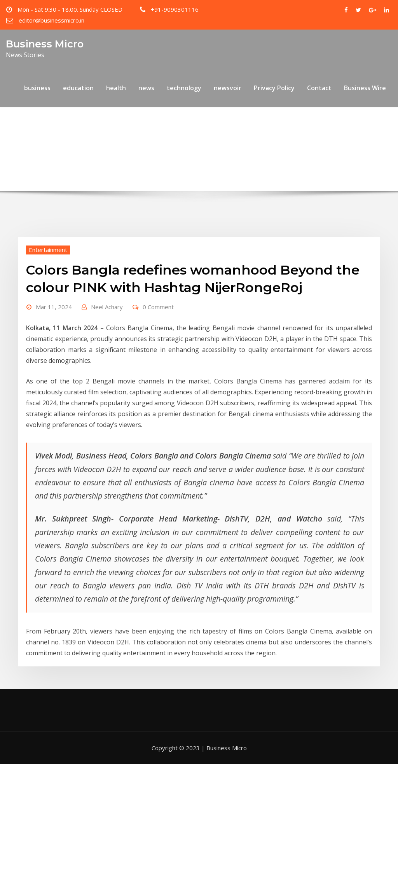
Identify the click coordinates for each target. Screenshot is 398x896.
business (37, 88)
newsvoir (227, 88)
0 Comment (158, 343)
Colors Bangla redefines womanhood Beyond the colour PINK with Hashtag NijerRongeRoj (213, 146)
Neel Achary (107, 343)
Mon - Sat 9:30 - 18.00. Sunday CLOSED (69, 9)
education (78, 88)
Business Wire (365, 88)
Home (58, 146)
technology (184, 88)
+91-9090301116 (175, 9)
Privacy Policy (274, 88)
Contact (319, 88)
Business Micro (45, 44)
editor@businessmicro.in (51, 20)
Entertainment (48, 285)
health (116, 88)
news (146, 88)
